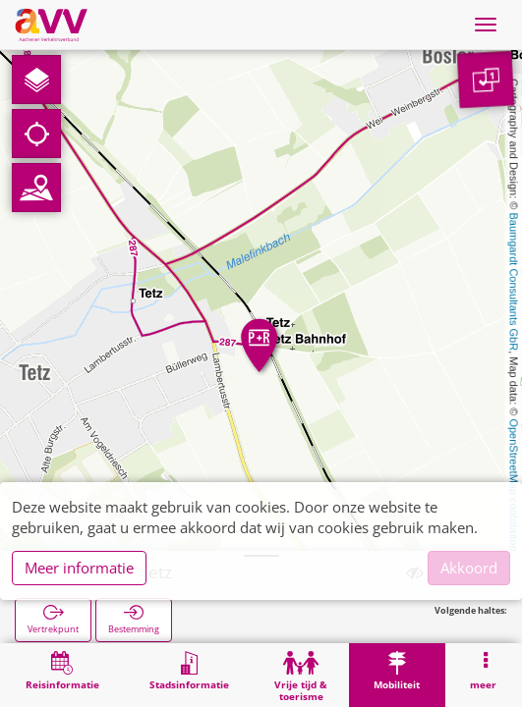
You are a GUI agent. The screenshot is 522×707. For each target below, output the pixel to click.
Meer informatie (79, 567)
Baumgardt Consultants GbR (514, 282)
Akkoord (468, 567)
